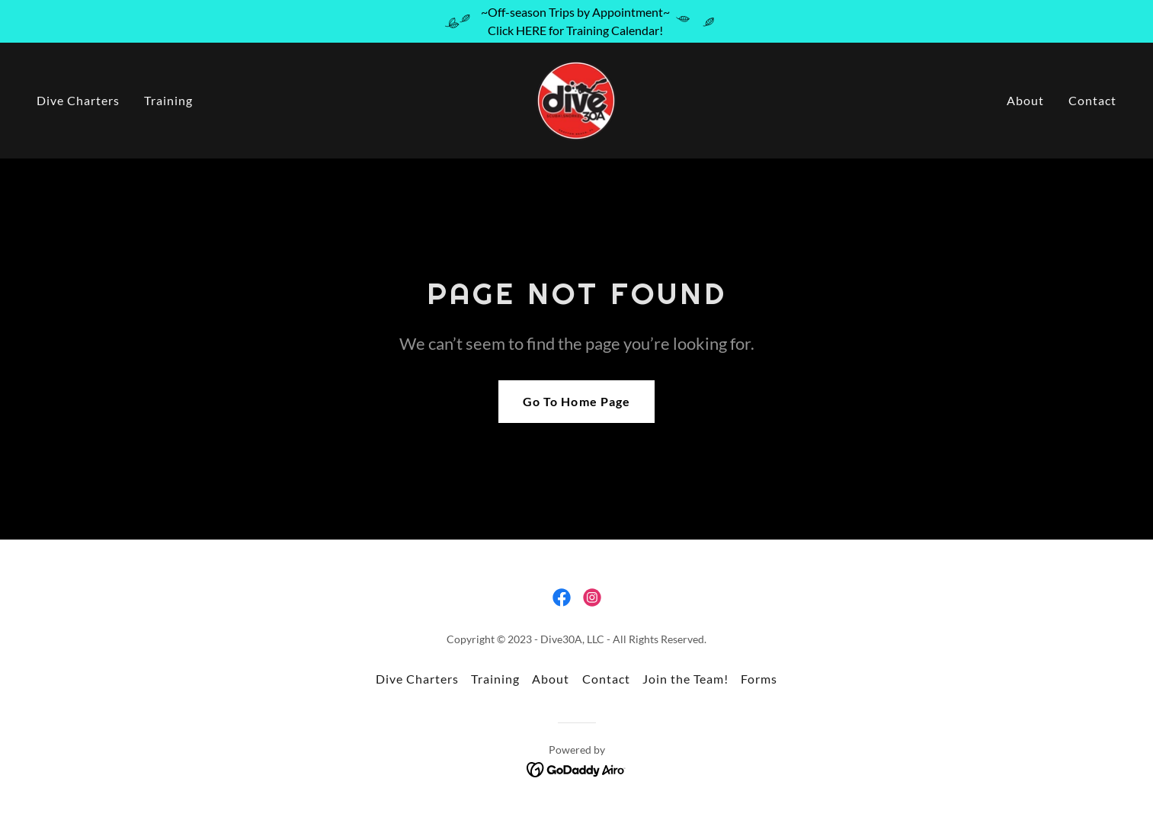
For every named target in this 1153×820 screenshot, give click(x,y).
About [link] (1025, 100)
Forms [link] (759, 678)
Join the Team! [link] (685, 678)
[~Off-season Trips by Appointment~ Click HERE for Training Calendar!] (576, 21)
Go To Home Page (576, 401)
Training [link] (168, 100)
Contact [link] (1092, 100)
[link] (576, 98)
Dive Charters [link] (78, 100)
